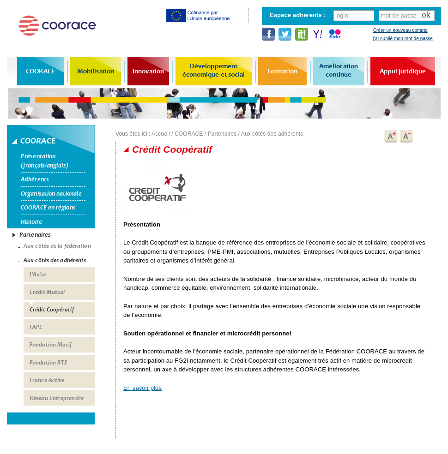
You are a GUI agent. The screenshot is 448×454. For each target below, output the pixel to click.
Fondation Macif (51, 344)
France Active (47, 380)
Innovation (148, 71)
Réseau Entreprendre (57, 398)
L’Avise (38, 274)
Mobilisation (95, 71)
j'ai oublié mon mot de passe (403, 38)
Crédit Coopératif (52, 309)
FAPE (36, 327)
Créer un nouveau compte (400, 30)
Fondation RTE (48, 362)
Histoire (31, 222)
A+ (391, 136)
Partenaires (35, 235)
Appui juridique (403, 71)
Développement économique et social (213, 70)
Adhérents (35, 179)
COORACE (40, 71)
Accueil (160, 134)
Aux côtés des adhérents (55, 260)
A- (406, 136)
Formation (282, 71)
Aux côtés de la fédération (57, 246)
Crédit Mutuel (47, 292)
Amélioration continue (338, 70)
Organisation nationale (51, 193)
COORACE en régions (48, 207)
